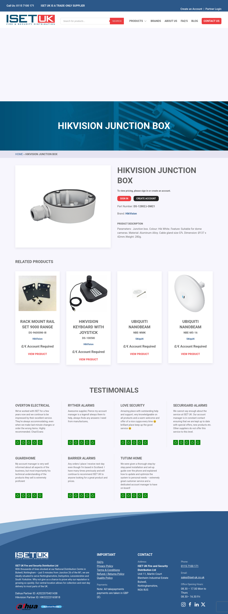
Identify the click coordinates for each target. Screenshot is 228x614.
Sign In (124, 118)
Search (117, 13)
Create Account (146, 118)
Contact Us (211, 13)
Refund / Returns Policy (110, 494)
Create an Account (191, 2)
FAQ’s (184, 13)
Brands (156, 13)
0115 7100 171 (190, 486)
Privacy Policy (105, 486)
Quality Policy (105, 498)
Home (19, 74)
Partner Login (213, 2)
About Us (171, 13)
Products (138, 13)
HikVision (131, 133)
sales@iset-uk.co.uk (192, 497)
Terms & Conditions (108, 490)
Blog (194, 13)
